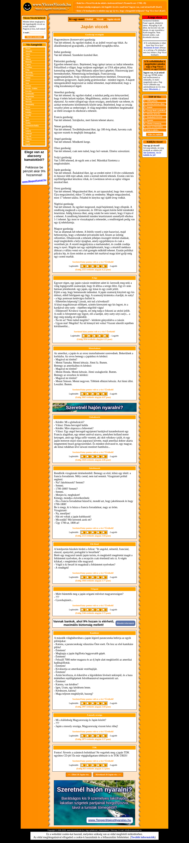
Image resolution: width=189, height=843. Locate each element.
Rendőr (28, 115)
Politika (28, 112)
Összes (27, 49)
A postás (150, 120)
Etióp (27, 70)
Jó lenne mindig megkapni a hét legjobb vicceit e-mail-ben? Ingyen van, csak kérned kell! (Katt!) (119, 7)
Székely (28, 131)
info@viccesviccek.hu (132, 830)
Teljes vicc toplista (155, 134)
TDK (94, 747)
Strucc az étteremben (155, 127)
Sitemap (114, 830)
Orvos (27, 107)
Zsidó (27, 142)
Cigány (28, 64)
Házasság (28, 72)
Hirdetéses (29, 75)
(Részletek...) (154, 89)
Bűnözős (28, 62)
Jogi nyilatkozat (91, 830)
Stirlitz (28, 123)
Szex (27, 128)
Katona (28, 86)
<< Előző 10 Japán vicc (78, 774)
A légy (94, 278)
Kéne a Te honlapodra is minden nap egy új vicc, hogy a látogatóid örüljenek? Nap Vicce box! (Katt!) (120, 11)
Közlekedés (29, 94)
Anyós (27, 54)
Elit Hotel (94, 544)
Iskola (27, 80)
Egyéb (27, 144)
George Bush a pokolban (156, 111)
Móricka (28, 102)
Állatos (28, 59)
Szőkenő (28, 134)
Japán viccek (113, 19)
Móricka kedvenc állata (156, 104)
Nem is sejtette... (153, 130)
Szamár (150, 107)
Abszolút (28, 51)
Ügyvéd (28, 136)
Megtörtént (29, 96)
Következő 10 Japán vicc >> (108, 774)
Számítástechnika (32, 126)
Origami (94, 589)
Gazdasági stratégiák (94, 35)
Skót (27, 118)
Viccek (100, 19)
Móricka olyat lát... (154, 114)
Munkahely (29, 104)
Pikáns (28, 110)
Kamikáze (94, 633)
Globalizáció (94, 417)
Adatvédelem (104, 830)
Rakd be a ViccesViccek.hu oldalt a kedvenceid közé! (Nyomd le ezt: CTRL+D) (111, 3)
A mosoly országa (94, 715)
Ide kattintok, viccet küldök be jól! (152, 154)
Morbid (28, 99)
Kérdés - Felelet (31, 88)
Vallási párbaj (152, 101)
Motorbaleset (94, 348)
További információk (143, 837)
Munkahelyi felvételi (154, 117)
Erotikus (28, 67)
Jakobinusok (94, 468)
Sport (27, 120)
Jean (27, 83)
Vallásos (28, 139)
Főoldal (89, 19)
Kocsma (28, 91)
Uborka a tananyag (154, 124)
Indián (27, 78)
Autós (27, 57)
